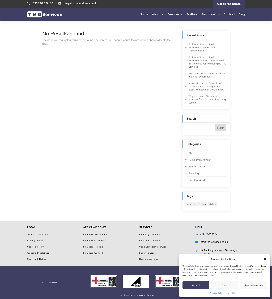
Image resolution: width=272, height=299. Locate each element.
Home (144, 14)
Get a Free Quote (229, 4)
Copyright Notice (36, 258)
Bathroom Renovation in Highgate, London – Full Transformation (202, 47)
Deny (224, 285)
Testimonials (211, 14)
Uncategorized (197, 180)
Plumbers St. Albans (94, 240)
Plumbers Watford (93, 252)
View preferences (253, 285)
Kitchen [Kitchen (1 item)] (212, 204)
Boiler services (147, 252)
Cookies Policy (216, 292)
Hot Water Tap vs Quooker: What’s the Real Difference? (207, 75)
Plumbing (194, 173)
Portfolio (192, 14)
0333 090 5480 (43, 3)
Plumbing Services (149, 234)
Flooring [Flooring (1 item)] (202, 204)
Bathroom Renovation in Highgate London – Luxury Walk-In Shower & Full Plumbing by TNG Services (207, 61)
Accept (196, 285)
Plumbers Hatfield (93, 246)
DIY (190, 153)
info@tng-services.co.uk (80, 3)
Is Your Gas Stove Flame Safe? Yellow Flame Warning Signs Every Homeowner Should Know (206, 86)
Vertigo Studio (146, 295)
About (156, 14)
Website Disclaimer (38, 252)
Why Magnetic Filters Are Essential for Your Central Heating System (207, 99)
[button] (265, 259)
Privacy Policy (231, 292)
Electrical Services (149, 240)
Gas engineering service (153, 246)
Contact (229, 14)
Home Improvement (200, 159)
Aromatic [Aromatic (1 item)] (191, 204)
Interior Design (197, 166)
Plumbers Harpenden (95, 234)
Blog (242, 14)
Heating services (148, 258)
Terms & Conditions (38, 234)
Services (173, 14)
